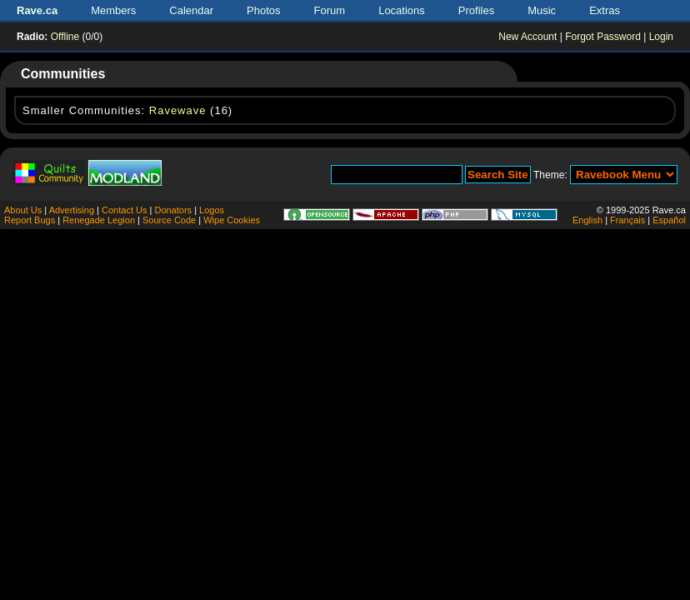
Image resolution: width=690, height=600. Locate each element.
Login (661, 36)
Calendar (191, 10)
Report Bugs (29, 220)
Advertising (71, 210)
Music (542, 10)
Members (113, 10)
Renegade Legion (98, 220)
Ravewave (178, 110)
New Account (527, 36)
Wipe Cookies (231, 220)
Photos (263, 10)
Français (627, 220)
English (587, 220)
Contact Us (124, 210)
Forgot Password (603, 36)
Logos (211, 210)
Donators (173, 210)
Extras (604, 10)
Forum (330, 10)
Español (669, 220)
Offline (65, 36)
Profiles (476, 10)
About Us (23, 210)
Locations (401, 10)
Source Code (169, 220)
